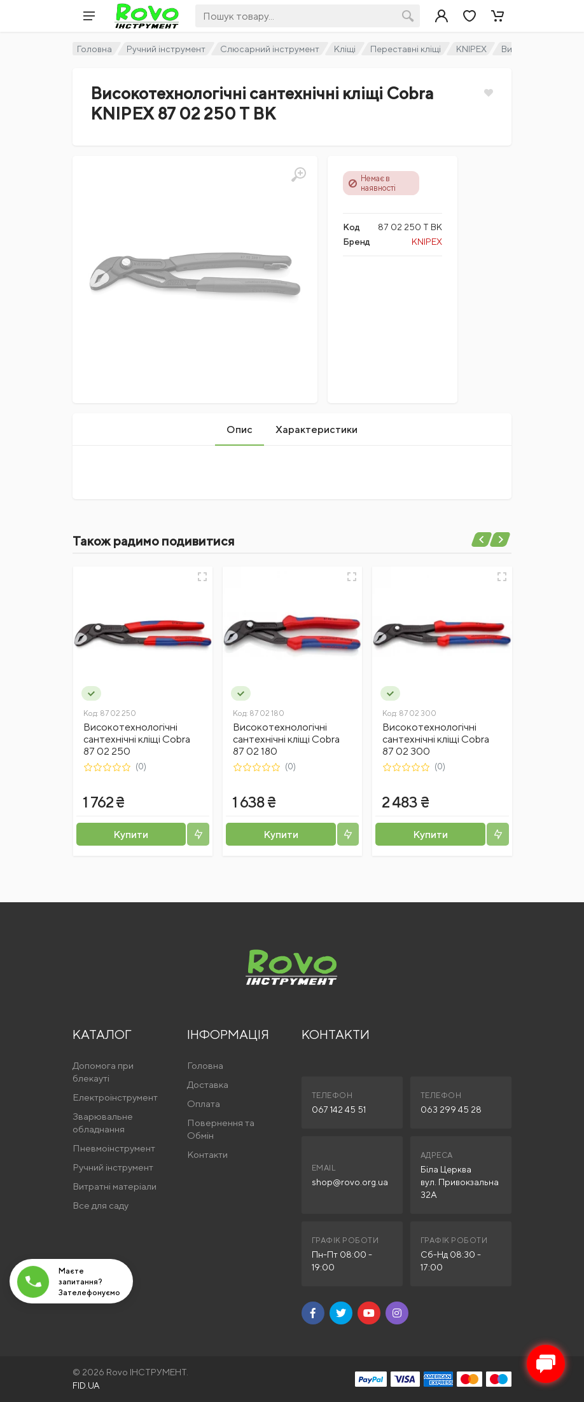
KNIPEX (471, 49)
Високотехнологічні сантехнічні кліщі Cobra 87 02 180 (286, 739)
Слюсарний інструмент (269, 49)
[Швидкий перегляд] (202, 577)
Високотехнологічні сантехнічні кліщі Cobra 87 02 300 (435, 739)
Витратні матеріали (114, 1186)
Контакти (207, 1154)
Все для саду (101, 1205)
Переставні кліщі (405, 49)
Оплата (203, 1103)
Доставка (207, 1084)
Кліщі (345, 49)
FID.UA (86, 1385)
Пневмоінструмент (114, 1148)
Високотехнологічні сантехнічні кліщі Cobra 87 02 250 (136, 739)
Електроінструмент (115, 1097)
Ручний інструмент (166, 49)
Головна (94, 49)
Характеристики (316, 429)
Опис (239, 429)
